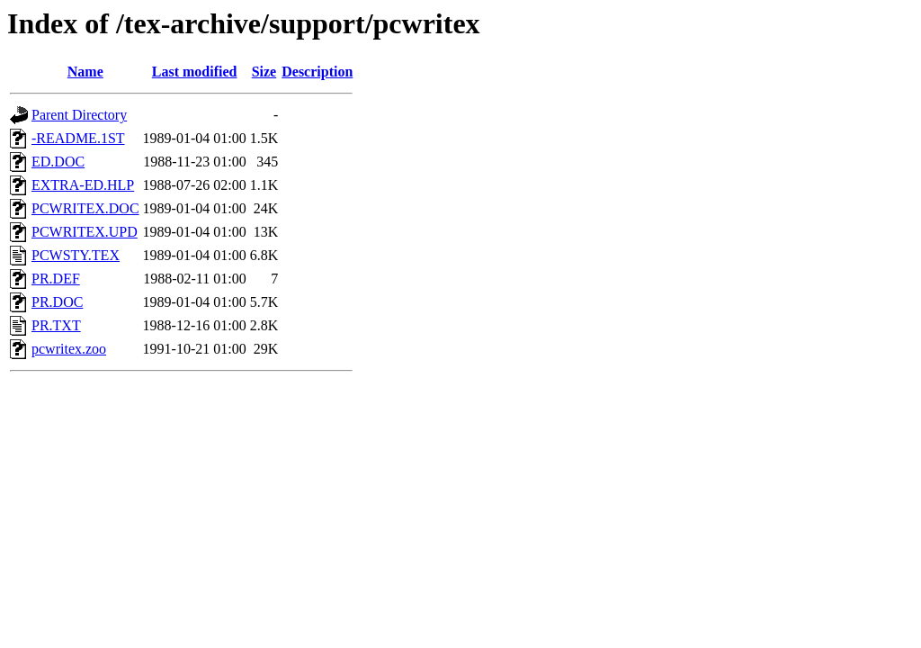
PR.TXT (56, 325)
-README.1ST (78, 138)
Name (85, 71)
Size (264, 71)
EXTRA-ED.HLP (82, 185)
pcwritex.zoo (68, 348)
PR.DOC (57, 302)
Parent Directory (79, 114)
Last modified (194, 71)
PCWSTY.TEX (75, 255)
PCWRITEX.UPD (84, 231)
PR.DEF (55, 278)
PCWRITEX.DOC (85, 208)
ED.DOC (58, 161)
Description (317, 71)
